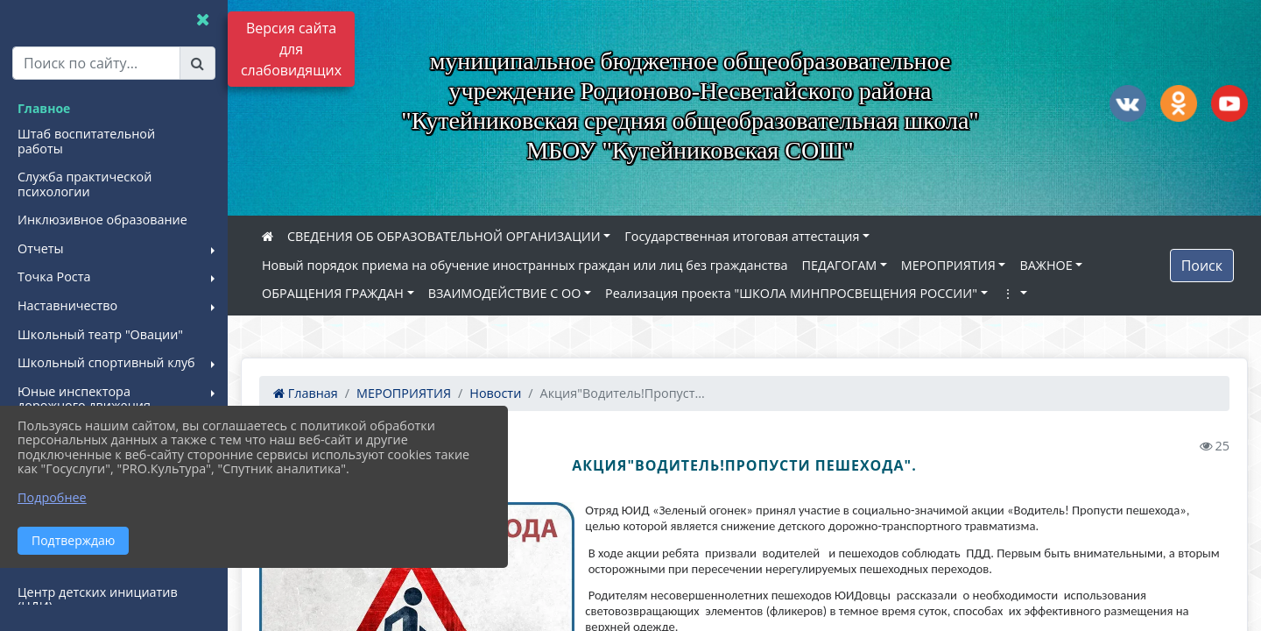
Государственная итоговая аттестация (741, 236)
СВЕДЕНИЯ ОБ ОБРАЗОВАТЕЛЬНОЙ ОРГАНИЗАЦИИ (444, 236)
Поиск (1201, 265)
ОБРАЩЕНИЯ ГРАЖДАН (333, 293)
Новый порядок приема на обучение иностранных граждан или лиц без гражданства (525, 265)
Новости (495, 393)
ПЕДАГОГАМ (839, 265)
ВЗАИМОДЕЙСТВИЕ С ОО (504, 293)
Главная (305, 393)
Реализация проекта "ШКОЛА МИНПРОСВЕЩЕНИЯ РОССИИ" (791, 293)
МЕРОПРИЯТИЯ (948, 265)
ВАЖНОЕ (1045, 265)
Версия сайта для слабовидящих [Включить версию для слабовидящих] (291, 49)
